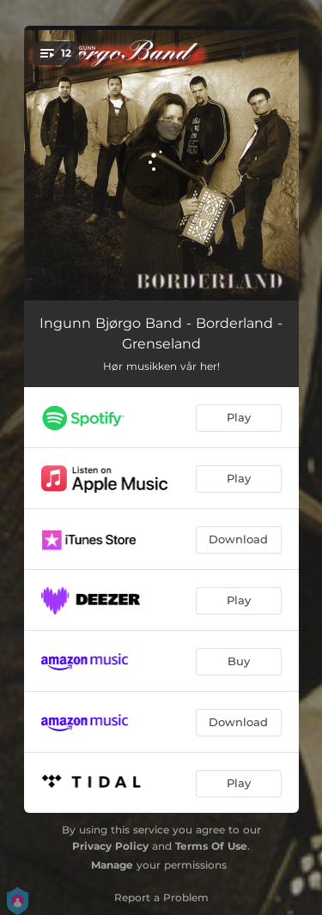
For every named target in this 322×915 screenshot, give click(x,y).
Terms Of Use (211, 845)
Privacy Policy (110, 845)
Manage (112, 864)
